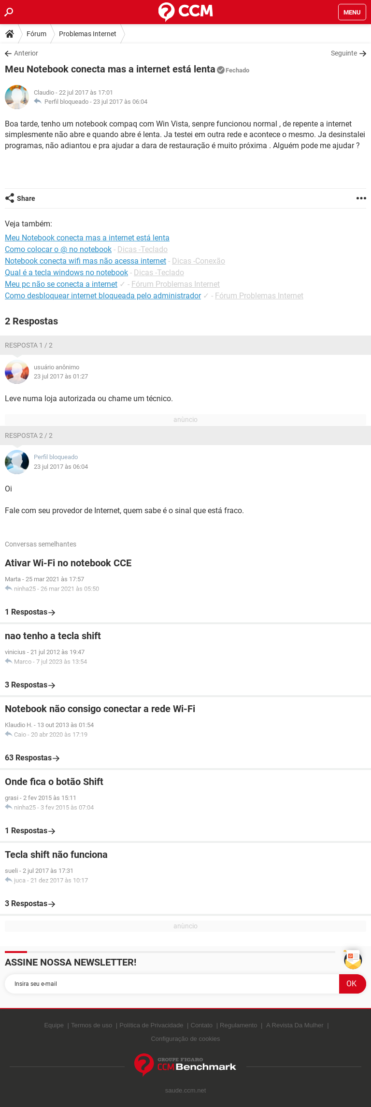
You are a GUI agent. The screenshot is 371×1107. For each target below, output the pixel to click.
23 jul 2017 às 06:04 (120, 101)
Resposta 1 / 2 (29, 345)
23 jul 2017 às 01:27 (61, 376)
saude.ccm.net (185, 1090)
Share (26, 198)
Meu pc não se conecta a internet (61, 284)
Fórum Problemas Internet (175, 284)
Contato (202, 1025)
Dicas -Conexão (198, 261)
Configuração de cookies (185, 1038)
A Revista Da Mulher (295, 1025)
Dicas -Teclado (142, 249)
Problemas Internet (87, 34)
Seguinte (344, 53)
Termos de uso (91, 1025)
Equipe (53, 1025)
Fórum (36, 34)
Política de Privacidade (151, 1025)
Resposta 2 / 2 (29, 435)
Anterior (26, 53)
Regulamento (238, 1025)
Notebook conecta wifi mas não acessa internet (85, 261)
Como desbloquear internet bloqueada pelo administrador (103, 295)
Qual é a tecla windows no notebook (66, 272)
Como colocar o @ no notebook (58, 249)
